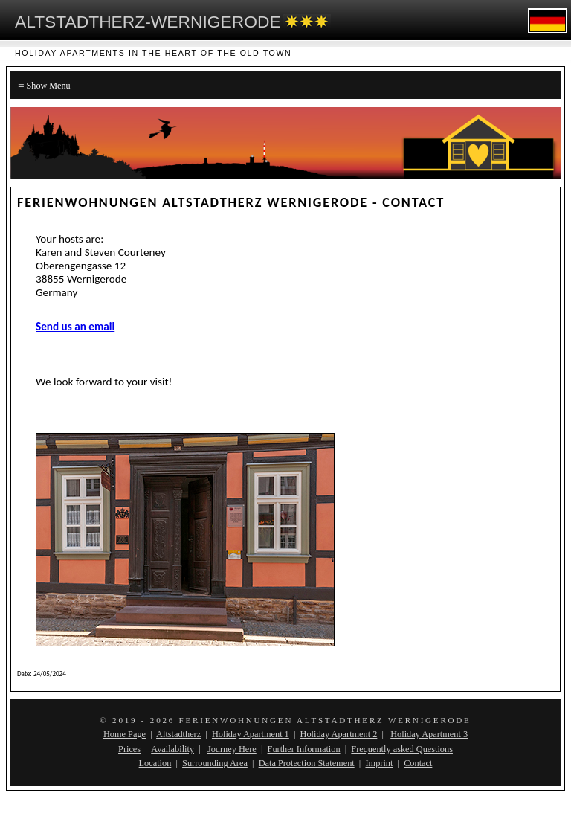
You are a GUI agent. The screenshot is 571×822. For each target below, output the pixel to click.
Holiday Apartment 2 (339, 734)
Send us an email (75, 326)
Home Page (124, 734)
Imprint (379, 763)
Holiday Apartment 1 (250, 734)
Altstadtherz (178, 734)
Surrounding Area (215, 763)
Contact (418, 763)
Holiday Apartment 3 (429, 734)
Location (155, 763)
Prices (129, 749)
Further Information (304, 749)
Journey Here (232, 749)
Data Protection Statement (307, 763)
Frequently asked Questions (402, 749)
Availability (172, 749)
